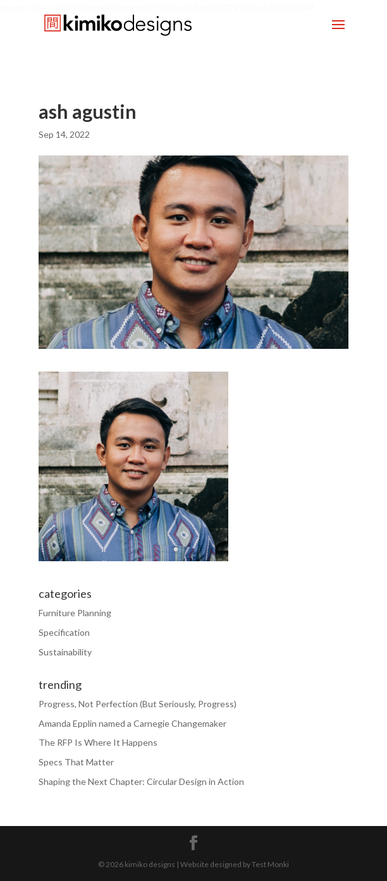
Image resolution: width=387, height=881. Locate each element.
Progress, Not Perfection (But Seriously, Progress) (137, 703)
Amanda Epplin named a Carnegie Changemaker (132, 723)
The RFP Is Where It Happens (98, 742)
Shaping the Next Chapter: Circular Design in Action (141, 781)
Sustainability (65, 652)
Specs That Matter (76, 761)
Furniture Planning (75, 612)
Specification (64, 632)
